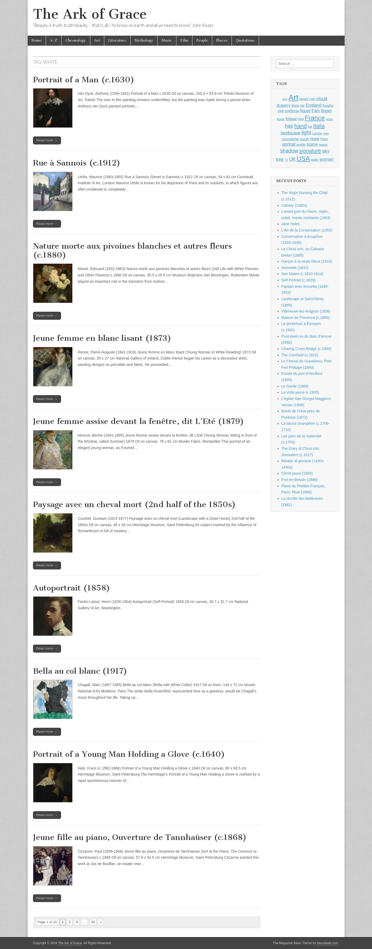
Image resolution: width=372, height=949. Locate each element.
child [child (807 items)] (312, 99)
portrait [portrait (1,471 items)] (288, 144)
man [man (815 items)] (326, 133)
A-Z (53, 40)
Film (184, 40)
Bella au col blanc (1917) (80, 671)
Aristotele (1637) (295, 268)
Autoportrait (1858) (71, 588)
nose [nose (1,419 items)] (314, 138)
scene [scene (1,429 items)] (312, 144)
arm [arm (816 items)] (285, 99)
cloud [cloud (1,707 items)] (321, 98)
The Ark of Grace (90, 14)
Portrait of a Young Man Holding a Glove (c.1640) (129, 754)
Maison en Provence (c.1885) (305, 317)
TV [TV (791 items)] (286, 159)
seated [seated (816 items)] (323, 144)
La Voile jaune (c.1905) (300, 392)
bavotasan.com (327, 943)
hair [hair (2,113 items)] (289, 126)
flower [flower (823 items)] (281, 119)
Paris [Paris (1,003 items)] (324, 139)
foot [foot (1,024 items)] (301, 119)
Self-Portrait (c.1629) (298, 280)
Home (37, 40)
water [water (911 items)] (314, 160)
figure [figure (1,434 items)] (305, 110)
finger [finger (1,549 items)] (326, 110)
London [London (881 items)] (317, 133)
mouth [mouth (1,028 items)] (304, 139)
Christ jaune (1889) (297, 473)
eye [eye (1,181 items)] (281, 111)
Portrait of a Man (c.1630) (83, 79)
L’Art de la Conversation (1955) (306, 230)
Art (97, 40)
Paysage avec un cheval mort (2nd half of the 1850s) (134, 504)
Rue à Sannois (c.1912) (76, 163)
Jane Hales (290, 224)
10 (93, 922)
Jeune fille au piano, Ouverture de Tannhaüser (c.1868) (140, 837)
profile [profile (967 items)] (300, 145)
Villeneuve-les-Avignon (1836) (306, 311)
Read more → (47, 140)
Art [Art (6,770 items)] (293, 97)
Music (167, 40)
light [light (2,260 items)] (306, 132)
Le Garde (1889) (295, 386)
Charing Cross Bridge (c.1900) (306, 349)
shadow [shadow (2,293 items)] (289, 151)
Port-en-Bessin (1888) (299, 480)
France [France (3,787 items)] (315, 117)
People (202, 40)
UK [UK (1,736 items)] (292, 159)
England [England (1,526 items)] (314, 105)
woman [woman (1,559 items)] (326, 159)
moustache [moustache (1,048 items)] (290, 139)
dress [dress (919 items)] (295, 105)
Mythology (144, 40)
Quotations (245, 40)
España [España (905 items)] (327, 105)
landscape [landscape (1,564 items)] (290, 132)
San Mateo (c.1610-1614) (302, 274)
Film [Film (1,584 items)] (316, 110)
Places (222, 40)
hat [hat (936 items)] (310, 127)
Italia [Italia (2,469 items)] (319, 126)
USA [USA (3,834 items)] (303, 158)
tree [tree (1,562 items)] (280, 159)
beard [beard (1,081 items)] (303, 99)
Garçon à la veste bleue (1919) (306, 261)
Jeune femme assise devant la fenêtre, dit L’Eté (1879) (138, 421)
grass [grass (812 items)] (329, 119)
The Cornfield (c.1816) (299, 355)
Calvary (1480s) (294, 205)
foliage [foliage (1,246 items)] (291, 119)
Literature (117, 40)
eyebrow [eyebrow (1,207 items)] (292, 111)
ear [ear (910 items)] (302, 105)
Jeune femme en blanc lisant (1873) (102, 338)
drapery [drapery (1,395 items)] (283, 105)
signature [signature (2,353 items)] (310, 151)
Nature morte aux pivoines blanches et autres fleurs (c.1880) (132, 250)
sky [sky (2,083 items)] (326, 151)
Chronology (75, 40)
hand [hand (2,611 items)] (300, 126)
